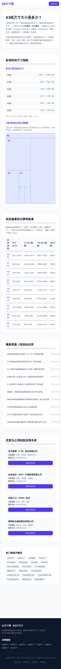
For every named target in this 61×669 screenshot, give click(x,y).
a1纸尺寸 (40, 644)
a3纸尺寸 (22, 644)
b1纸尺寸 (14, 648)
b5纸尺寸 (48, 644)
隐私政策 (26, 662)
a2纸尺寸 (31, 644)
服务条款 (18, 662)
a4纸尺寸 (14, 644)
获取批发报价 (30, 463)
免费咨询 (54, 4)
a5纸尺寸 (5, 644)
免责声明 (34, 662)
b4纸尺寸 (5, 648)
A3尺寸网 (8, 4)
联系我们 (43, 662)
